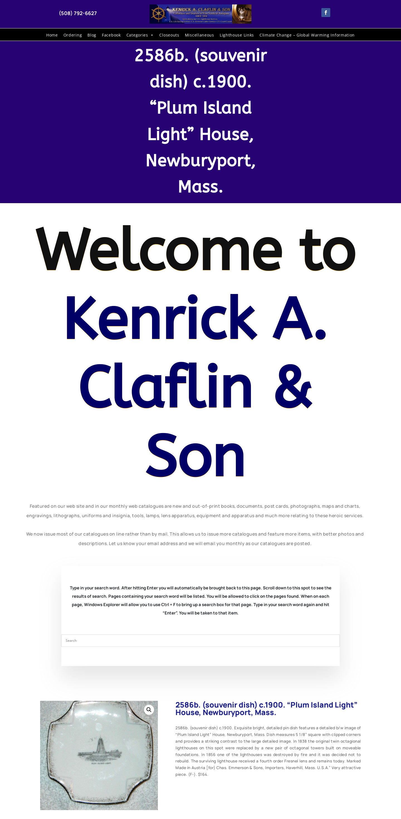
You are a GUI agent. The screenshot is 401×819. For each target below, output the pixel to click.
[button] (149, 710)
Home (52, 35)
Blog (91, 35)
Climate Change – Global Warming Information (307, 35)
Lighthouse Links (237, 35)
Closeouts (169, 35)
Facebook (111, 35)
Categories (140, 35)
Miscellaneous (199, 35)
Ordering (72, 35)
